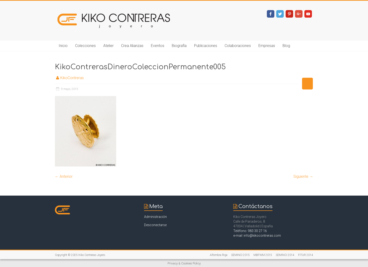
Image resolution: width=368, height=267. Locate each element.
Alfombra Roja (218, 255)
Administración (155, 217)
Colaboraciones (238, 45)
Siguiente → (303, 176)
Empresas (266, 45)
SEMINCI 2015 (240, 255)
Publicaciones (205, 45)
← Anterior (64, 176)
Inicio (63, 45)
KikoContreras (72, 78)
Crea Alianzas (132, 45)
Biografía (179, 45)
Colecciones (85, 45)
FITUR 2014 (305, 255)
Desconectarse (155, 225)
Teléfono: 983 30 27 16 (250, 231)
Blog (286, 45)
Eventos (157, 45)
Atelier (108, 45)
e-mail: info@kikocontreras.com (257, 235)
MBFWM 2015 (262, 255)
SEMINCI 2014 (285, 255)
